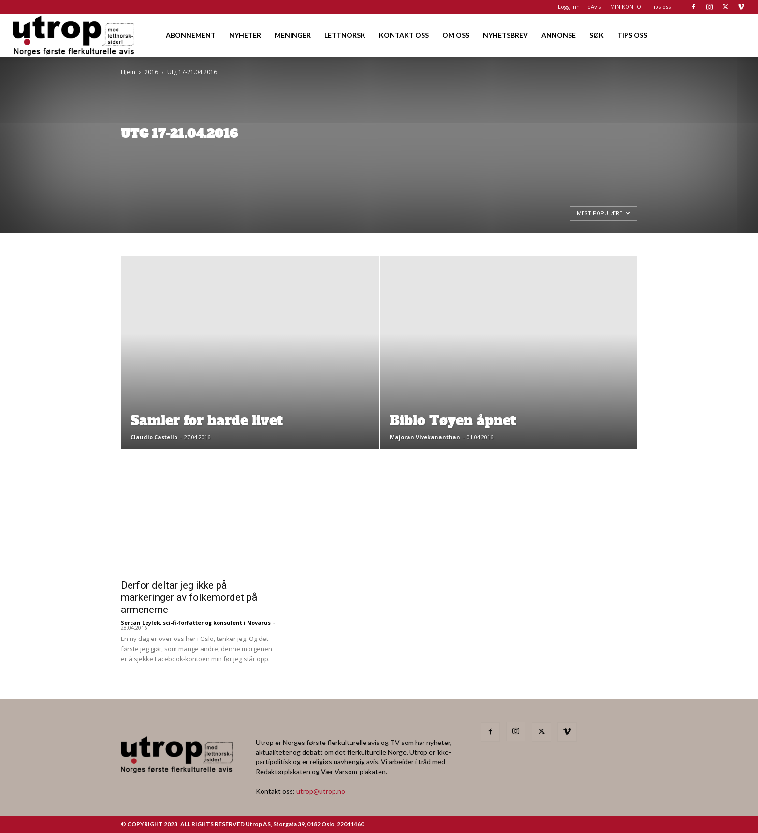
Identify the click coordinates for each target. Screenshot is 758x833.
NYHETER (245, 35)
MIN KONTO (625, 6)
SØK (596, 35)
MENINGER (293, 35)
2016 (151, 72)
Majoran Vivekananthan (425, 437)
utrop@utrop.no (320, 791)
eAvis (594, 6)
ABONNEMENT (191, 35)
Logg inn (569, 6)
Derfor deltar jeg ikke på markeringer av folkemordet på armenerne (189, 597)
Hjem (128, 72)
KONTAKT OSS (404, 35)
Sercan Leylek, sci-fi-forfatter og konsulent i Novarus (196, 622)
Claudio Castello (154, 437)
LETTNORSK (344, 35)
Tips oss (660, 6)
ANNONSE (558, 35)
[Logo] (74, 35)
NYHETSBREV (505, 35)
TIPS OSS (632, 35)
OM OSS (455, 35)
